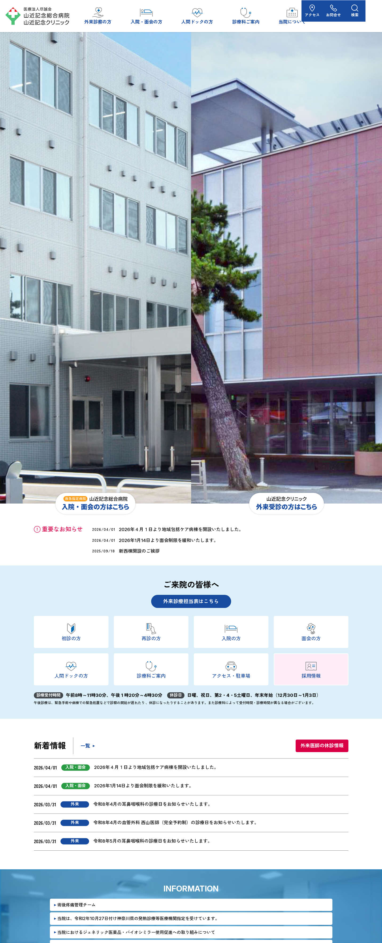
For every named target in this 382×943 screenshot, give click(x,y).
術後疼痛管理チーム (76, 904)
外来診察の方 (97, 15)
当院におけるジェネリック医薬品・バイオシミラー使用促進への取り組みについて (136, 932)
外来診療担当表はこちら (191, 601)
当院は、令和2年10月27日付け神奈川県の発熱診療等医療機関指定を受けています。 (138, 918)
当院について (292, 15)
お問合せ (350, 15)
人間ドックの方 (197, 15)
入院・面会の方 (146, 15)
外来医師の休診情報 (322, 745)
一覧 (85, 746)
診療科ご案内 (245, 15)
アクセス (328, 15)
